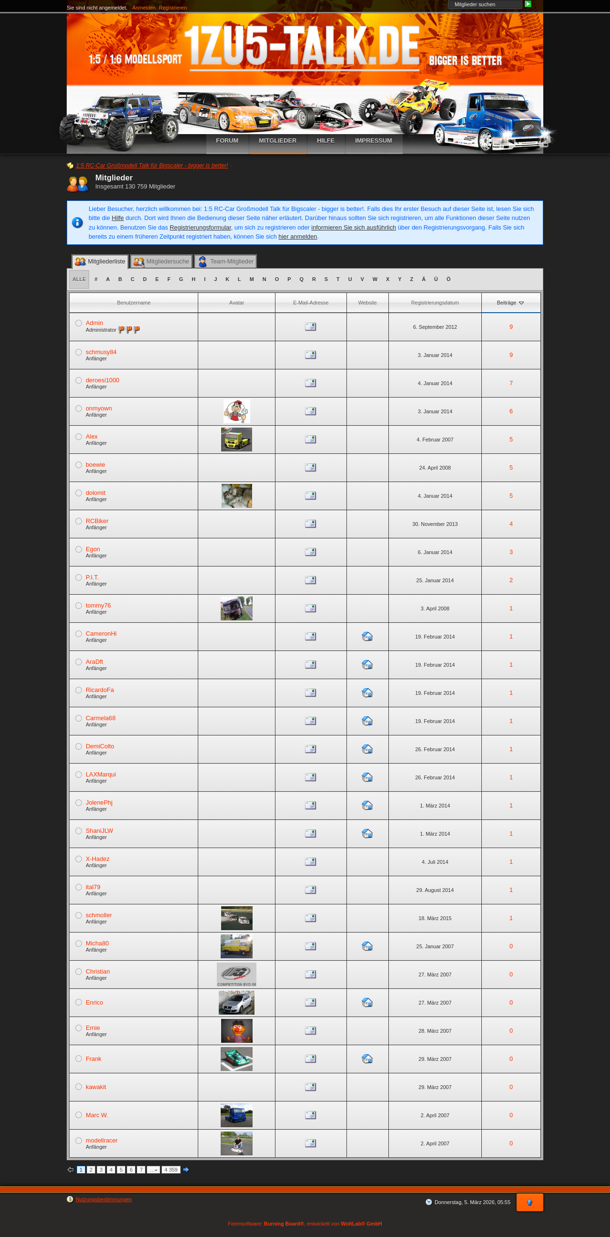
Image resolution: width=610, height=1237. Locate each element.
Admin (94, 322)
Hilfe (118, 217)
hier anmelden (297, 236)
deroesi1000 (102, 380)
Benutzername (134, 302)
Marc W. (97, 1115)
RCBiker (97, 520)
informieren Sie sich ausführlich (353, 227)
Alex (92, 436)
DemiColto (100, 746)
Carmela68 (101, 718)
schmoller (99, 915)
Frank (94, 1058)
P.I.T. (92, 577)
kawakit (96, 1086)
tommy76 (98, 605)
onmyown (99, 408)
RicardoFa (100, 689)
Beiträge (511, 302)
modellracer (102, 1140)
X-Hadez (98, 858)
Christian (98, 971)
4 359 (170, 1170)
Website (367, 302)
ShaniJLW (99, 830)
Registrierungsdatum (435, 302)
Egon (93, 549)
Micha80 (97, 943)
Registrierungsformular (200, 227)
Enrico (94, 1002)
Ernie (93, 1027)
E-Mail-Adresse (310, 302)
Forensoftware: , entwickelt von (305, 1224)
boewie (95, 464)
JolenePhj (99, 802)
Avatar (236, 302)
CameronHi (101, 633)
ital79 (93, 887)
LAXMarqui (101, 774)
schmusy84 (101, 352)
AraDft (94, 661)
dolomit (95, 492)
